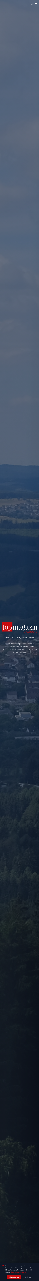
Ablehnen (27, 1277)
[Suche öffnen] (32, 4)
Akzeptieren (14, 1277)
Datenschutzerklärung (18, 1272)
